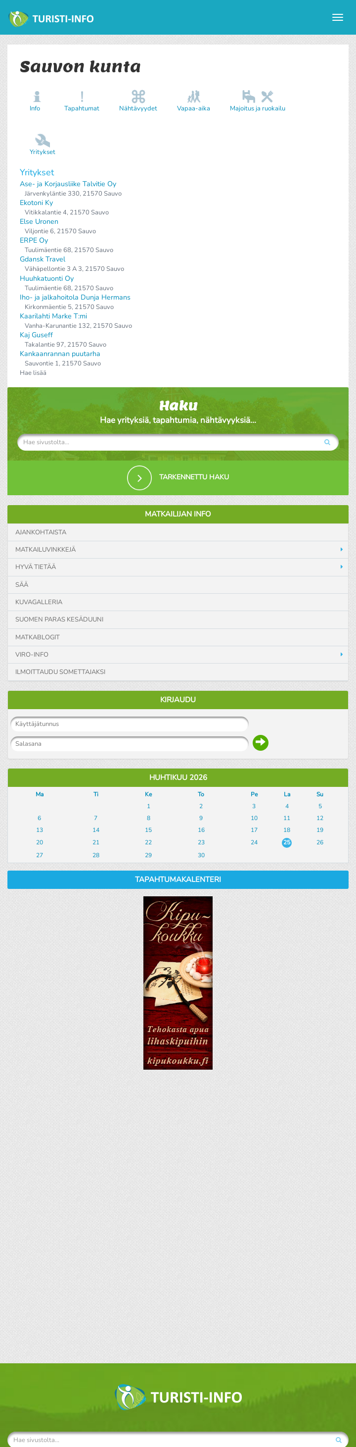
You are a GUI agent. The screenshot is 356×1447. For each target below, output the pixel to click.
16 (201, 830)
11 (286, 818)
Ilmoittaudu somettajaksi (60, 672)
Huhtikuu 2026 (178, 777)
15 (148, 830)
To (201, 794)
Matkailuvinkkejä (45, 549)
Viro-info (31, 654)
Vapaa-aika (193, 108)
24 (254, 842)
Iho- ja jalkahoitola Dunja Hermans (75, 297)
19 (319, 830)
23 (201, 842)
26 (319, 842)
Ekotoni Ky (36, 202)
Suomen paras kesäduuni (59, 619)
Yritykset (42, 152)
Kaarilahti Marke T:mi (53, 316)
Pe (254, 794)
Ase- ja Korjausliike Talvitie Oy (68, 184)
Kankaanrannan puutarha (60, 354)
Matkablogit (37, 637)
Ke (148, 794)
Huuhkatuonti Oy (47, 278)
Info (35, 108)
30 (201, 855)
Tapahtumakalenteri (178, 879)
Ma (40, 794)
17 (254, 830)
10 (254, 818)
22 (148, 842)
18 (286, 830)
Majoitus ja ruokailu (257, 108)
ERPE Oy (34, 240)
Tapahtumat (81, 108)
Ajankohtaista (40, 532)
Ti (95, 794)
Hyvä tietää (35, 567)
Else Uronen (39, 221)
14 (95, 830)
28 (95, 855)
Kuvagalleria (38, 602)
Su (319, 794)
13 (39, 830)
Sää (21, 584)
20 (39, 842)
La (287, 794)
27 (39, 855)
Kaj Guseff (36, 335)
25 (286, 842)
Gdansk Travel (42, 259)
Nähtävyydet (138, 108)
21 (95, 842)
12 (319, 818)
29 (148, 855)
